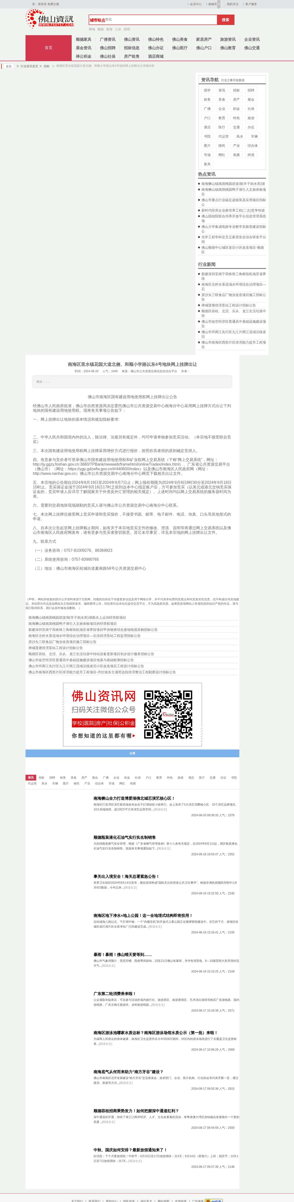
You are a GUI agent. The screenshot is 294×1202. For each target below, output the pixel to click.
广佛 (207, 109)
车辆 (254, 136)
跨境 (251, 155)
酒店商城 (156, 56)
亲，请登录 (39, 4)
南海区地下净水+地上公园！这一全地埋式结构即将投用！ (143, 916)
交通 (236, 127)
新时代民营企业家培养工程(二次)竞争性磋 (233, 210)
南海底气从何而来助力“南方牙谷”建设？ (129, 1072)
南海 (109, 29)
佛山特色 (156, 39)
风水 (239, 136)
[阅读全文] (160, 809)
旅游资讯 (228, 39)
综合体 (253, 146)
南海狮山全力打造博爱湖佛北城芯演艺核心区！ (134, 798)
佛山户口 (204, 48)
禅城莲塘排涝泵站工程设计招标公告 (228, 305)
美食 (221, 99)
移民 (221, 146)
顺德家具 (83, 39)
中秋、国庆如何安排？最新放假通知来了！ (130, 1150)
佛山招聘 (107, 48)
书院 (207, 136)
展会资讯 (83, 48)
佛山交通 (252, 48)
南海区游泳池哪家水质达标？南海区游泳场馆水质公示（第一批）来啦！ (156, 1033)
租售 (207, 99)
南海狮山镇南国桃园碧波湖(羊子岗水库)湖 (233, 184)
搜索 (225, 20)
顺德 (100, 29)
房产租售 (131, 56)
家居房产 (204, 39)
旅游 (251, 118)
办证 (251, 127)
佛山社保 (107, 56)
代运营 (223, 136)
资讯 (221, 90)
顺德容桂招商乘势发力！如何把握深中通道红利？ (136, 1111)
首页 (48, 48)
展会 (251, 99)
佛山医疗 (180, 48)
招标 (44, 66)
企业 (221, 109)
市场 (207, 155)
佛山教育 (228, 48)
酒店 (207, 127)
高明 (127, 29)
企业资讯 (252, 39)
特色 (236, 118)
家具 (207, 164)
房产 (236, 99)
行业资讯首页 (27, 66)
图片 (207, 146)
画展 (236, 155)
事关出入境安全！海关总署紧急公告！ (127, 876)
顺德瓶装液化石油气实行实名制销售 (125, 837)
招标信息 (131, 48)
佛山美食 (180, 39)
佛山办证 (156, 48)
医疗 (221, 127)
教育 (221, 118)
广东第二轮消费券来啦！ (115, 994)
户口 (207, 118)
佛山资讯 (131, 39)
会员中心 (194, 4)
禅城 (92, 29)
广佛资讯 (107, 39)
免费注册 (53, 4)
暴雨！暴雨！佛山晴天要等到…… (123, 955)
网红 (221, 155)
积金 (236, 109)
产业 (236, 146)
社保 (251, 109)
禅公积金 (83, 56)
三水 (118, 29)
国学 (207, 90)
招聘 (251, 90)
